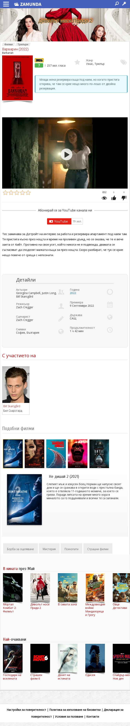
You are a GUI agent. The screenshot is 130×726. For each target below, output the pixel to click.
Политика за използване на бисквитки (75, 710)
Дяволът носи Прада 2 (65, 20)
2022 (73, 293)
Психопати (71, 549)
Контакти (92, 716)
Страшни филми (97, 549)
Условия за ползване (69, 716)
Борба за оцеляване (20, 549)
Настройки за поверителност (26, 710)
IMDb (38, 60)
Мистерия (49, 549)
